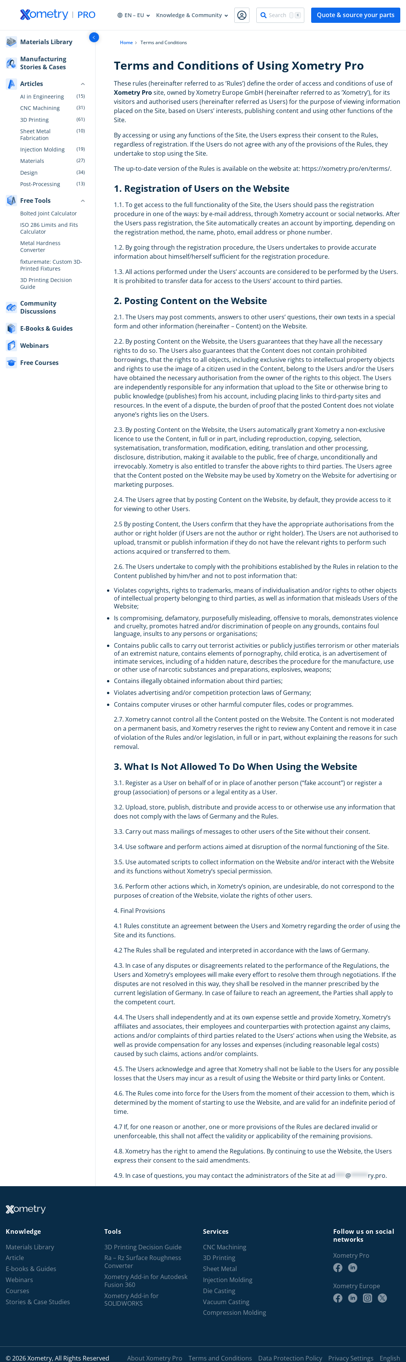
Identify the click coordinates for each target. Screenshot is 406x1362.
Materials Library (30, 1247)
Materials (32, 161)
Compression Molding (234, 1313)
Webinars (19, 1280)
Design (29, 172)
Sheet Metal (220, 1269)
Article (15, 1258)
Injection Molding (42, 149)
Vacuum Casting (226, 1302)
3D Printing (34, 119)
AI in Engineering (42, 96)
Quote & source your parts (356, 15)
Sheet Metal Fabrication (35, 135)
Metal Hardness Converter (40, 246)
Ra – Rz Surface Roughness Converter (142, 1262)
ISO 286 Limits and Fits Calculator (49, 228)
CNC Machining (40, 108)
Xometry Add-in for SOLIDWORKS (131, 1300)
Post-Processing (40, 184)
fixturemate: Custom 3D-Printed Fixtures (51, 265)
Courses (17, 1291)
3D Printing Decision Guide (46, 283)
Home (126, 42)
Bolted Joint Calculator (48, 213)
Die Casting (219, 1291)
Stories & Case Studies (38, 1302)
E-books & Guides (31, 1269)
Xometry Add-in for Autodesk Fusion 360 (145, 1281)
